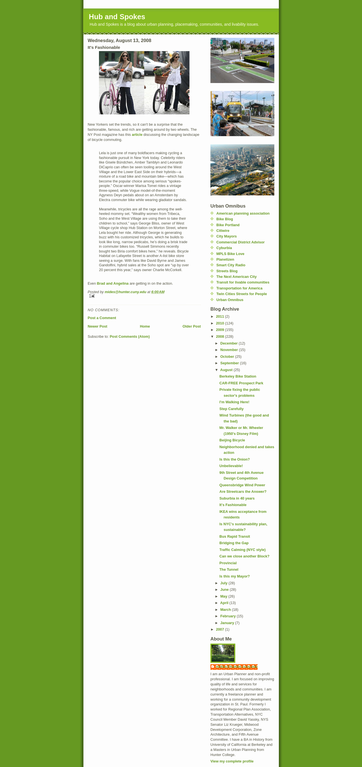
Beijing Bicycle (232, 440)
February (228, 616)
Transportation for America (239, 288)
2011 (220, 316)
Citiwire (222, 230)
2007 (220, 629)
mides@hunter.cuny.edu (237, 666)
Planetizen (225, 259)
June (225, 589)
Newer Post (97, 326)
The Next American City (236, 276)
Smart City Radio (230, 265)
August (227, 370)
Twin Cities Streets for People (241, 294)
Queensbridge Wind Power (242, 485)
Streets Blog (227, 271)
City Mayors (226, 236)
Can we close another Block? (244, 556)
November (229, 350)
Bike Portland (228, 225)
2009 (220, 330)
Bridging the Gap (234, 543)
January (227, 623)
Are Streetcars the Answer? (243, 491)
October (227, 356)
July (224, 583)
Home (145, 326)
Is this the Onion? (234, 459)
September (230, 363)
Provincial (228, 563)
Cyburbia (224, 248)
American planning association (243, 213)
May (224, 596)
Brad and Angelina (113, 283)
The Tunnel (228, 569)
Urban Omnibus (230, 300)
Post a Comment (102, 318)
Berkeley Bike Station (237, 376)
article (137, 134)
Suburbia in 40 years (237, 498)
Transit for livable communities (243, 282)
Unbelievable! (231, 466)
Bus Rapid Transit (234, 536)
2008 (220, 336)
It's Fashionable (233, 505)
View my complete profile (232, 761)
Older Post (192, 326)
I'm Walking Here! (234, 402)
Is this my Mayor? (234, 576)
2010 (220, 323)
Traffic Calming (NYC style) (242, 550)
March (226, 609)
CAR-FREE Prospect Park (241, 383)
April (225, 603)
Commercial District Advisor (240, 242)
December (229, 343)
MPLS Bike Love (230, 254)
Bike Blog (224, 219)
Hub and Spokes (117, 17)
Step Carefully (231, 409)
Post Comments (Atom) (130, 336)
